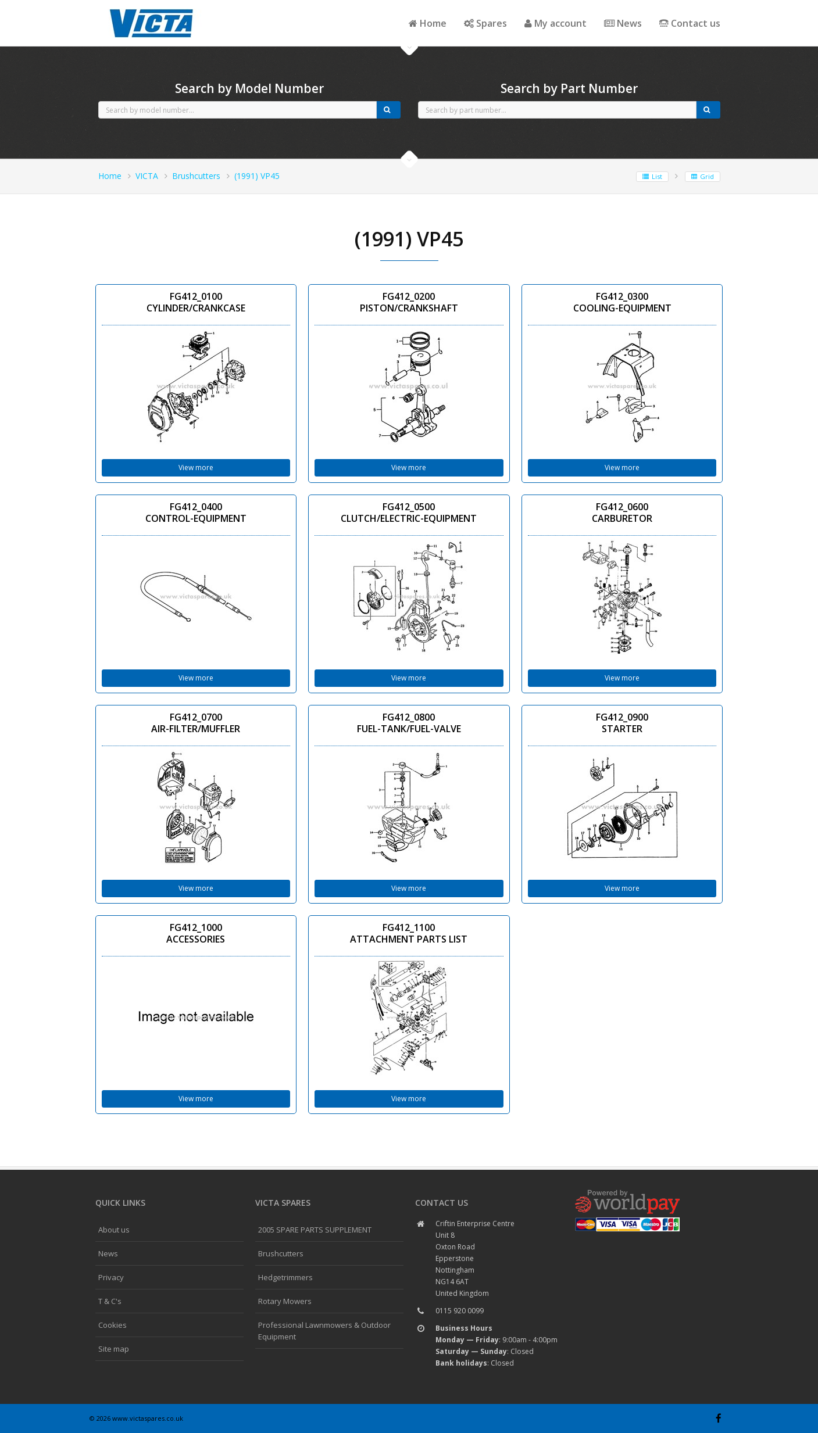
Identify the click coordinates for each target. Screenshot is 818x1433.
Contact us (689, 23)
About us (114, 1229)
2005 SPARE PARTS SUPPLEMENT (315, 1229)
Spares (485, 23)
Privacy (111, 1277)
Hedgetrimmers (285, 1277)
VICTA (146, 175)
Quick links (120, 1202)
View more (195, 467)
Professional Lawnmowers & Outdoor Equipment (324, 1331)
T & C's (110, 1301)
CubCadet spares (153, 9)
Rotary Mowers (285, 1301)
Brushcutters (196, 175)
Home (427, 23)
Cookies (112, 1325)
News (623, 23)
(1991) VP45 (257, 175)
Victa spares (282, 1202)
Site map (113, 1349)
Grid (702, 176)
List (652, 176)
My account (555, 23)
